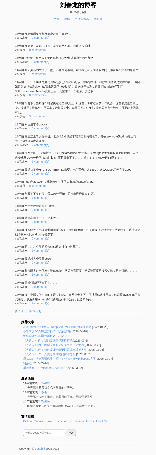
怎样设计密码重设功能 (37, 335)
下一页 (36, 311)
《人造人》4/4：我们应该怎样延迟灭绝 (48, 340)
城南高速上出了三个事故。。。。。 (47, 218)
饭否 (44, 392)
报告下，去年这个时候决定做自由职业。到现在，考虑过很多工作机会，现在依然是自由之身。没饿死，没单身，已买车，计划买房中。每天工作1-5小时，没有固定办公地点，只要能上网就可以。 (77, 108)
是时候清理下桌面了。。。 (42, 282)
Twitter (45, 383)
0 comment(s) (40, 37)
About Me (101, 421)
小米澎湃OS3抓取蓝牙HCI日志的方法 (47, 331)
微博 (67, 19)
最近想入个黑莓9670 (38, 258)
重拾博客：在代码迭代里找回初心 (44, 367)
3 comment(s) (38, 116)
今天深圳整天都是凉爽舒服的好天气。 (49, 33)
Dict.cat (28, 421)
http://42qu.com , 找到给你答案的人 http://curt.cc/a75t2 (59, 181)
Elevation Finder (84, 421)
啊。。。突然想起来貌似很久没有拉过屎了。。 (54, 246)
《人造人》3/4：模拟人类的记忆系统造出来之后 (53, 345)
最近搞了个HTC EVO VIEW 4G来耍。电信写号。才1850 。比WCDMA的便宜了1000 (78, 169)
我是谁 (98, 19)
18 (30, 311)
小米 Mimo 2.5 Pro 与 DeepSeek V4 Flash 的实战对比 (57, 327)
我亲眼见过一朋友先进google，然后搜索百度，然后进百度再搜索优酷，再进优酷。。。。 (81, 270)
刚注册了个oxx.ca (36, 124)
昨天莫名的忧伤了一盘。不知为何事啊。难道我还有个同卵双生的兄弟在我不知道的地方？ (81, 70)
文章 (56, 19)
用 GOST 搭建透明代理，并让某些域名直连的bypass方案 (59, 358)
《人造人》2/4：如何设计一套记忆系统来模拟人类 (55, 349)
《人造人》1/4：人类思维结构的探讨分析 (49, 354)
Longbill (40, 448)
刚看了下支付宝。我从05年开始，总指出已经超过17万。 (60, 193)
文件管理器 (82, 19)
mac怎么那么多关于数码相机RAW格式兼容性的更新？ (59, 57)
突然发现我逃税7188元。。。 (43, 206)
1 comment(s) (38, 74)
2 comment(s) (40, 145)
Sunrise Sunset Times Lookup (53, 421)
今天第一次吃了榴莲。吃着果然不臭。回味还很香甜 (57, 45)
